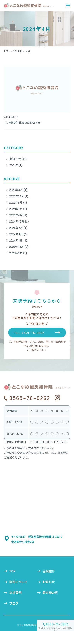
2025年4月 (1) (18, 215)
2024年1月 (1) (18, 240)
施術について (18, 581)
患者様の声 (50, 592)
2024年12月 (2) (19, 221)
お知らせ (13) (18, 159)
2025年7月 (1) (18, 209)
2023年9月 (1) (18, 253)
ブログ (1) (15, 165)
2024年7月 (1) (18, 228)
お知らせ (48, 581)
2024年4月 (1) (18, 234)
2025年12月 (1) (18, 196)
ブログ (13, 603)
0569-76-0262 (57, 623)
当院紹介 (48, 571)
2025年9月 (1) (18, 202)
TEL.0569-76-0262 (29, 332)
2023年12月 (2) (18, 247)
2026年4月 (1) (18, 190)
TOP (12, 571)
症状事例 (15, 592)
